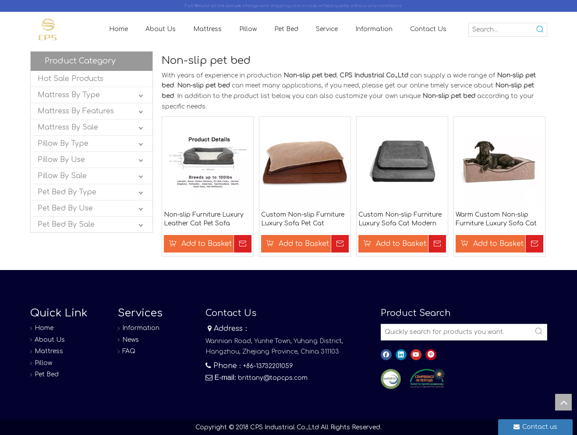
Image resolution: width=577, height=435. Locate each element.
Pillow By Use (61, 160)
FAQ (128, 351)
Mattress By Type (69, 95)
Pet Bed (47, 374)
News (130, 340)
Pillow (43, 363)
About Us (50, 340)
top (563, 402)
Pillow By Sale (62, 176)
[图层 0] (391, 379)
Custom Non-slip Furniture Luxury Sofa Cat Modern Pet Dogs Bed (400, 219)
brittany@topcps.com (273, 378)
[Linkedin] (401, 354)
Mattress (49, 351)
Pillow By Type (63, 143)
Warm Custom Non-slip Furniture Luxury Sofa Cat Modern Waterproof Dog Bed (496, 219)
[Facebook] (386, 354)
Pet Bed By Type (67, 192)
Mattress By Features (76, 111)
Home (44, 328)
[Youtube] (416, 354)
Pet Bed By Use (65, 208)
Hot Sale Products (70, 79)
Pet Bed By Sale (66, 224)
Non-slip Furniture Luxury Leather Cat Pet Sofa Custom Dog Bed (204, 219)
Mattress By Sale (68, 127)
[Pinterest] (430, 354)
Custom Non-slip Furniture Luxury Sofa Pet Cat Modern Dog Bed (302, 219)
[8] (427, 378)
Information (140, 328)
